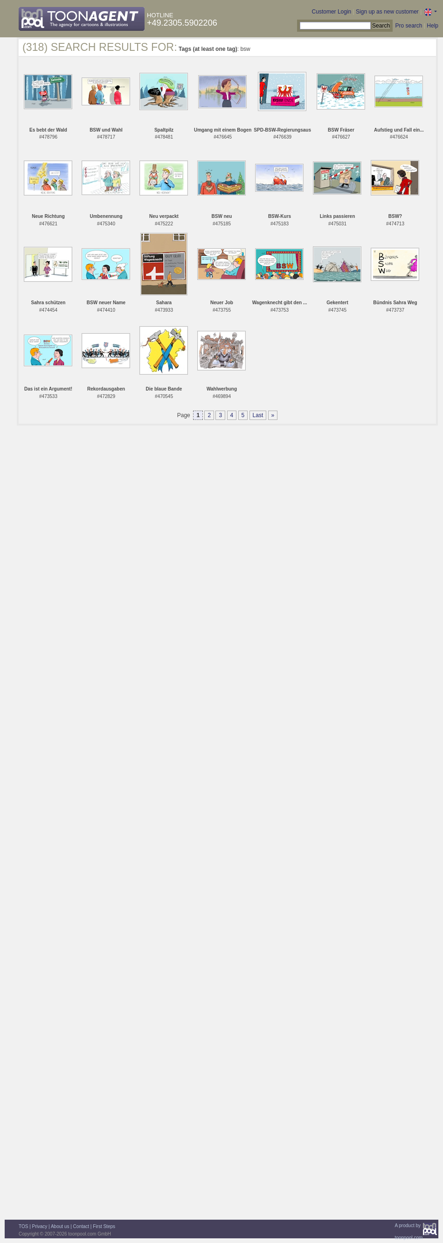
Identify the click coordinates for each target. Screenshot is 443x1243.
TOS (23, 1226)
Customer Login (332, 11)
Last (258, 415)
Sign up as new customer (387, 11)
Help (432, 25)
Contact (81, 1226)
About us (60, 1226)
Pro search (408, 25)
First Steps (104, 1226)
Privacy (40, 1226)
